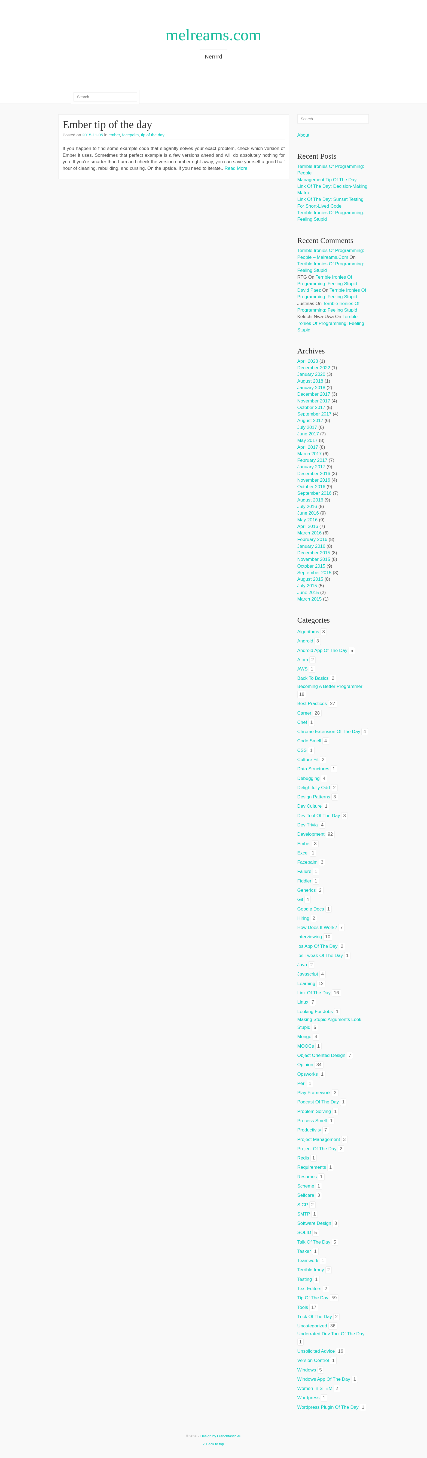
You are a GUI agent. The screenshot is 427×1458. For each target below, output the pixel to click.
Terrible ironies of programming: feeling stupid (330, 323)
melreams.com (213, 35)
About (303, 135)
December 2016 (313, 473)
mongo (304, 1036)
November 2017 (313, 401)
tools (302, 1307)
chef (302, 722)
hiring (303, 918)
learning (306, 983)
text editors (309, 1288)
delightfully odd (313, 787)
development (311, 834)
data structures (313, 768)
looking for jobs (315, 1011)
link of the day (314, 992)
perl (301, 1083)
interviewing (309, 936)
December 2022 (313, 367)
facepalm (130, 135)
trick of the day (314, 1316)
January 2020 (311, 374)
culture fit (308, 759)
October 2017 (311, 407)
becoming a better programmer (329, 686)
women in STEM (315, 1388)
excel (303, 853)
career (304, 713)
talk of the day (314, 1242)
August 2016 (310, 500)
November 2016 (313, 480)
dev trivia (307, 825)
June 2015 (308, 592)
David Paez (309, 290)
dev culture (309, 806)
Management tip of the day (327, 179)
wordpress (308, 1397)
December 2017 (313, 394)
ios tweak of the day (320, 955)
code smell (309, 740)
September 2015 (314, 572)
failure (304, 871)
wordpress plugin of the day (328, 1407)
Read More (235, 168)
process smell (312, 1120)
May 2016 (307, 519)
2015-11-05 (92, 135)
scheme (305, 1186)
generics (306, 890)
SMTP (303, 1214)
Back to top (213, 1444)
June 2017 (308, 433)
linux (303, 1002)
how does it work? (317, 927)
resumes (307, 1176)
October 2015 (311, 566)
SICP (302, 1204)
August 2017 (310, 420)
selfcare (305, 1195)
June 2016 (308, 513)
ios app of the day (317, 946)
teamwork (307, 1260)
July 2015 (307, 585)
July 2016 (307, 506)
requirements (311, 1167)
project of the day (317, 1148)
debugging (308, 778)
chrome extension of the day (328, 731)
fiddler (304, 881)
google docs (310, 909)
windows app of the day (323, 1379)
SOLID (304, 1232)
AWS (302, 669)
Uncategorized (312, 1325)
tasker (304, 1251)
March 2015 (309, 599)
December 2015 (313, 552)
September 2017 (314, 414)
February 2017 (312, 460)
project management (318, 1139)
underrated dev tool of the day (331, 1333)
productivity (309, 1130)
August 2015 (310, 579)
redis (303, 1158)
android (305, 641)
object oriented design (321, 1055)
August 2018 (310, 381)
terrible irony (310, 1269)
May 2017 (307, 440)
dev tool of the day (318, 815)
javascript (307, 974)
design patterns (313, 796)
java (302, 964)
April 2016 (307, 526)
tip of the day (152, 135)
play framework (314, 1092)
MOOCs (305, 1046)
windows (306, 1370)
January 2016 (311, 546)
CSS (302, 750)
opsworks (307, 1074)
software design (314, 1223)
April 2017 (307, 447)
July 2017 (307, 427)
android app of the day (322, 650)
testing (304, 1279)
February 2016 (312, 539)
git (300, 899)
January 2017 (311, 466)
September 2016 (314, 493)
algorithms (308, 631)
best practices (312, 703)
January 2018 (311, 387)
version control (313, 1360)
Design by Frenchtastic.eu (220, 1436)
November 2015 (313, 559)
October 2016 (311, 486)
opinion (305, 1064)
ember (114, 135)
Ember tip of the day (107, 124)
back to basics (313, 678)
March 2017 (309, 453)
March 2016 (309, 533)
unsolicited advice (316, 1351)
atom (302, 659)
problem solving (314, 1111)
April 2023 (307, 361)
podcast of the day (318, 1102)
